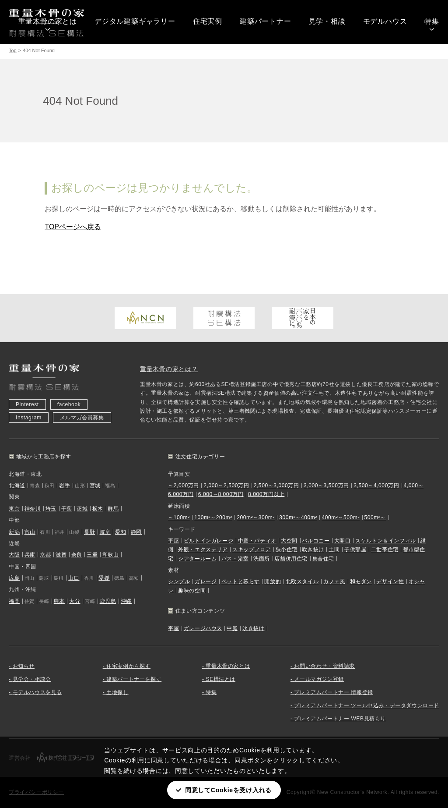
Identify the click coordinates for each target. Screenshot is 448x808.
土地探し (117, 692)
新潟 (14, 532)
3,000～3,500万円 (326, 485)
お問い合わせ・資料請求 (324, 666)
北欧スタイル (302, 581)
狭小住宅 (287, 549)
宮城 (95, 485)
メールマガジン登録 (318, 679)
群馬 (113, 509)
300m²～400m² (298, 517)
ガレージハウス (203, 628)
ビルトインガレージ (208, 541)
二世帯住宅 (385, 549)
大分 (74, 601)
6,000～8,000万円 (221, 494)
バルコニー (315, 541)
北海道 (17, 485)
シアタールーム (197, 559)
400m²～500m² (341, 517)
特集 (431, 21)
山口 (73, 578)
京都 (45, 555)
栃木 (97, 509)
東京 (14, 509)
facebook (69, 404)
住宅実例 (207, 21)
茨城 (82, 509)
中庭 (232, 628)
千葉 (66, 509)
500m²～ (375, 517)
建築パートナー (265, 21)
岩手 (64, 485)
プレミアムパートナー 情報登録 (333, 692)
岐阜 (105, 532)
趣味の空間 (192, 591)
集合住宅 (323, 559)
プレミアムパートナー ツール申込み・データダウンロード (366, 705)
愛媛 (103, 578)
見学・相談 (327, 21)
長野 (89, 532)
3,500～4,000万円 (376, 485)
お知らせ (24, 666)
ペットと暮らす (240, 581)
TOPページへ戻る (73, 226)
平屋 (173, 541)
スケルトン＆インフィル (385, 541)
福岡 (14, 601)
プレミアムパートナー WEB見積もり (339, 719)
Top (13, 50)
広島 (14, 578)
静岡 (136, 532)
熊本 (59, 601)
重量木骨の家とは (47, 21)
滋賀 (61, 555)
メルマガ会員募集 (82, 418)
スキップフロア (251, 549)
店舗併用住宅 (291, 559)
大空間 (289, 541)
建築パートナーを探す (133, 679)
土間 (334, 549)
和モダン (361, 581)
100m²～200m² (213, 517)
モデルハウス (385, 21)
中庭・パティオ (257, 541)
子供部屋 (355, 549)
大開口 (342, 541)
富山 (29, 532)
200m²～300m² (256, 517)
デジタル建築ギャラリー (134, 21)
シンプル (179, 581)
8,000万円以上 (266, 494)
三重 (92, 555)
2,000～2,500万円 (226, 485)
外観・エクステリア (203, 549)
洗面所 (261, 559)
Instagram (29, 418)
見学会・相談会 (32, 679)
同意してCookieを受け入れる (228, 790)
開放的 (272, 581)
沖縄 (126, 601)
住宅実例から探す (128, 666)
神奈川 (32, 509)
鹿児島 (108, 601)
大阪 (14, 555)
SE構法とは (220, 679)
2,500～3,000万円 (276, 485)
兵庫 (29, 555)
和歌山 (110, 555)
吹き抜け (313, 549)
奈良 (76, 555)
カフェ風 (334, 581)
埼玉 (51, 509)
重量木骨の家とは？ (169, 368)
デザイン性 (390, 581)
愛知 (120, 532)
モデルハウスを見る (37, 692)
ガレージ (206, 581)
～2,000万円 (183, 485)
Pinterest (27, 404)
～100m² (179, 517)
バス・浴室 (235, 559)
